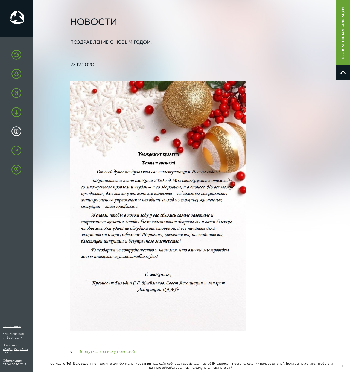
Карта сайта (12, 326)
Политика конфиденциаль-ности (15, 349)
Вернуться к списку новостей (106, 352)
